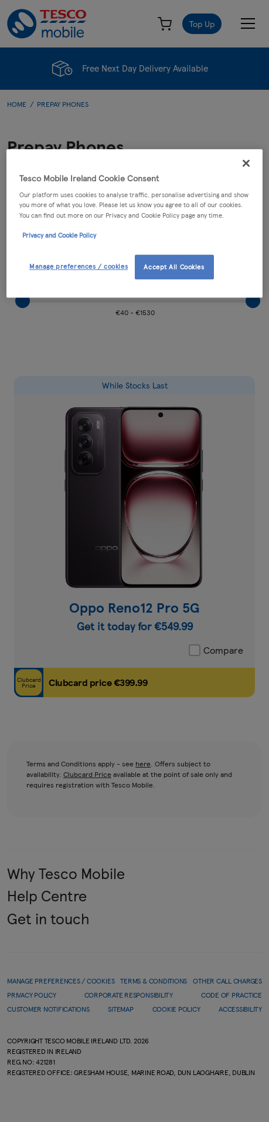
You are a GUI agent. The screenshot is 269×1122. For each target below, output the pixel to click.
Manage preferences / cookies (78, 266)
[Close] (246, 163)
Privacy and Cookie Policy (59, 234)
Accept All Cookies (174, 266)
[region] (134, 223)
